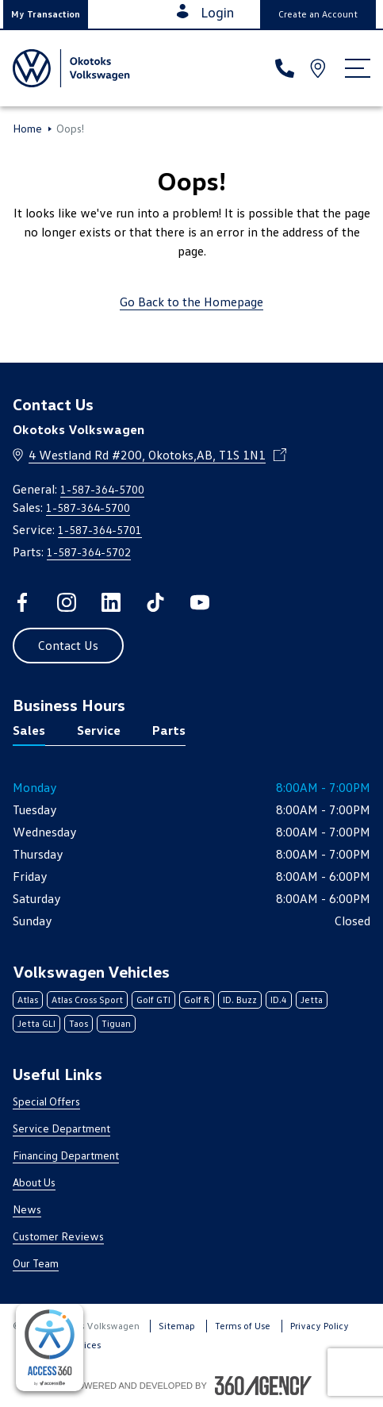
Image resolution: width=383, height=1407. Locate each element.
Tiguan (116, 1023)
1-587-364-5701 (100, 529)
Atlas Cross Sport (87, 999)
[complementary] (49, 1347)
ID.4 (278, 999)
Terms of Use (242, 1326)
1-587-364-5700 (102, 489)
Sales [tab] (29, 730)
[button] (45, 14)
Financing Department (66, 1155)
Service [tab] (99, 730)
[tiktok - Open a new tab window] (155, 602)
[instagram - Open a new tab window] (66, 602)
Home (27, 128)
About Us (34, 1182)
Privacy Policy (319, 1326)
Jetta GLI (36, 1023)
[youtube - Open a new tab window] (199, 602)
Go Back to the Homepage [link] (191, 301)
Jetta (312, 999)
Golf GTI (153, 999)
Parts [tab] (169, 730)
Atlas (27, 999)
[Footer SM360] (263, 1385)
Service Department (61, 1128)
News (27, 1209)
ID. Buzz (240, 999)
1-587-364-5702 (89, 552)
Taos (78, 1023)
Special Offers (46, 1101)
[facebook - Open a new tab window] (22, 602)
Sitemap (177, 1326)
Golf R (196, 999)
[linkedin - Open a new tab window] (111, 602)
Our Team (36, 1263)
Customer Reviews (58, 1236)
